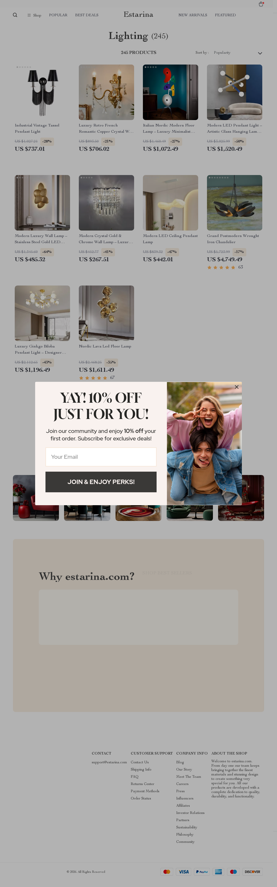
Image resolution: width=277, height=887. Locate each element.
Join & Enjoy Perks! (101, 482)
